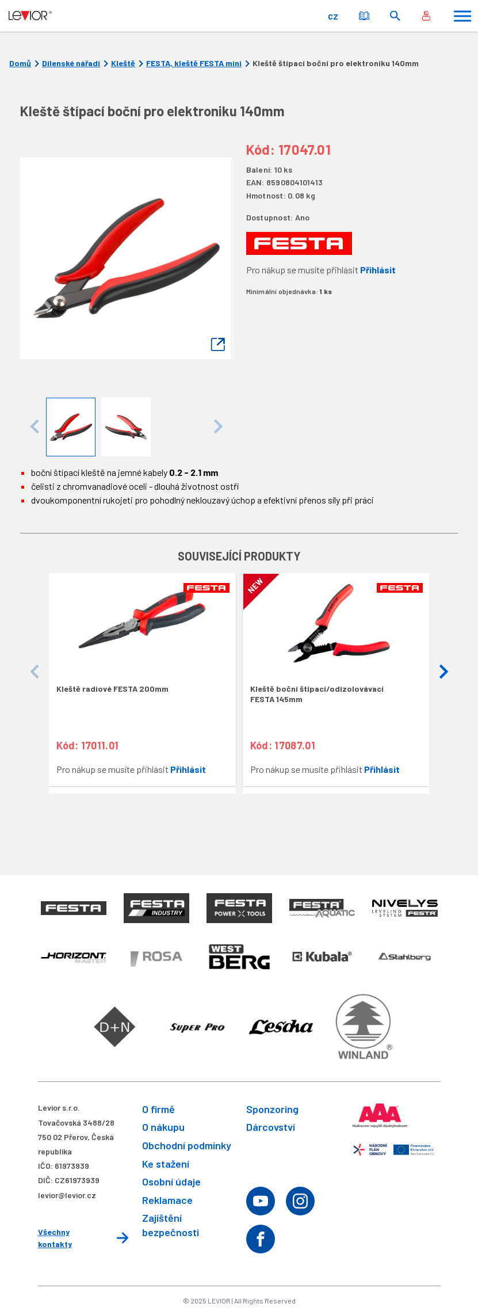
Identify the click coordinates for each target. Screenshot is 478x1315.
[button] (443, 672)
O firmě (158, 1109)
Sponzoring (272, 1109)
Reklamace (167, 1200)
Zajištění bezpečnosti (170, 1224)
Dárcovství (270, 1126)
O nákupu (163, 1126)
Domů (20, 63)
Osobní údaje (171, 1181)
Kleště (123, 63)
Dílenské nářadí (71, 63)
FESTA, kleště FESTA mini (194, 63)
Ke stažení (165, 1163)
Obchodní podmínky (186, 1145)
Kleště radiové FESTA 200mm (112, 688)
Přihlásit (378, 269)
